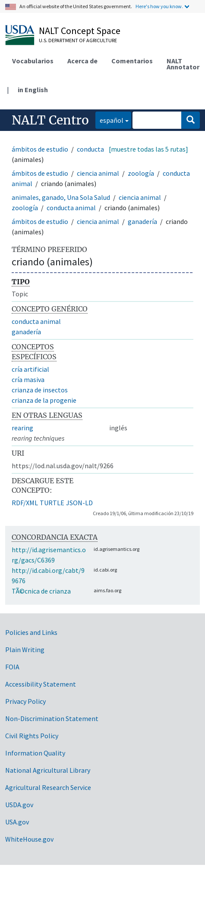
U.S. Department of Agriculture (78, 40)
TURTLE (52, 502)
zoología (141, 173)
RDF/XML (25, 502)
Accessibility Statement (40, 684)
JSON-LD (79, 502)
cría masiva (28, 379)
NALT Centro (50, 120)
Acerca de (82, 60)
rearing (22, 427)
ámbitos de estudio (40, 149)
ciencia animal (98, 173)
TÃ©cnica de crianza (41, 591)
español (109, 119)
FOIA (12, 666)
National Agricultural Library (47, 770)
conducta (90, 149)
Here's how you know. (159, 6)
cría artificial (30, 369)
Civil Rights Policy (31, 735)
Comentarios (132, 60)
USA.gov (17, 822)
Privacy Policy (25, 701)
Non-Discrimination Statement (51, 718)
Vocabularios (33, 60)
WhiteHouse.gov (29, 839)
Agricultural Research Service (48, 787)
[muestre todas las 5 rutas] (148, 149)
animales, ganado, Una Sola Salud (61, 197)
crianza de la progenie (44, 400)
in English (33, 89)
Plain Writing (24, 649)
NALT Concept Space (79, 31)
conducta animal (71, 207)
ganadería (142, 221)
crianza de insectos (40, 389)
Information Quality (35, 753)
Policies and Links (31, 632)
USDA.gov (19, 804)
